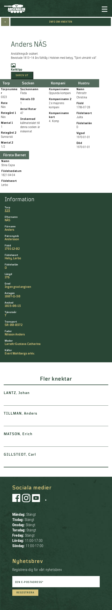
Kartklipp (16, 67)
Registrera (25, 592)
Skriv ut (22, 75)
